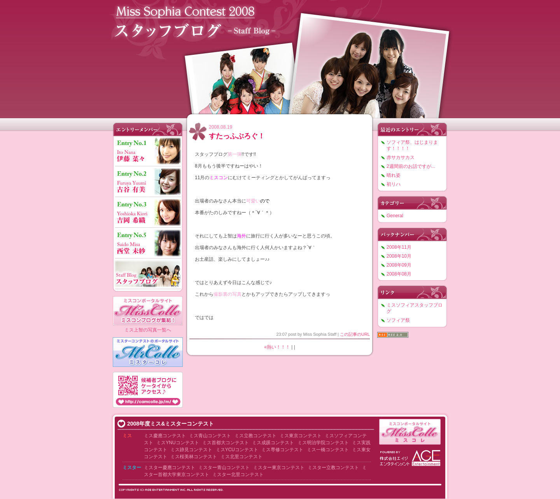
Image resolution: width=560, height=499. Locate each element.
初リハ (394, 184)
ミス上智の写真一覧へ (147, 330)
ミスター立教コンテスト (333, 467)
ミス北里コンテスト (241, 456)
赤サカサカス (401, 157)
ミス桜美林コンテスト (193, 456)
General (395, 215)
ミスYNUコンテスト (177, 442)
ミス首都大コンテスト (225, 442)
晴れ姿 (394, 175)
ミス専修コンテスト (282, 449)
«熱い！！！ (277, 347)
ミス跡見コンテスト (191, 449)
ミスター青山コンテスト (224, 467)
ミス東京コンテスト (301, 435)
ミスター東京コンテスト (278, 467)
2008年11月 (399, 247)
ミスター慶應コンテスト (169, 467)
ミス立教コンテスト (255, 435)
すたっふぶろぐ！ (237, 136)
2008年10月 (399, 256)
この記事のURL (355, 334)
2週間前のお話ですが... (411, 166)
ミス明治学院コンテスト (323, 442)
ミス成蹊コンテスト (273, 442)
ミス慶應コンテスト (165, 435)
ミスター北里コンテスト (238, 474)
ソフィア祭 (398, 320)
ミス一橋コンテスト (328, 449)
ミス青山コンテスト (210, 435)
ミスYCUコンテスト (237, 449)
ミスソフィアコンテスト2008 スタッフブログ (280, 57)
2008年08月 (399, 274)
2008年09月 (399, 265)
